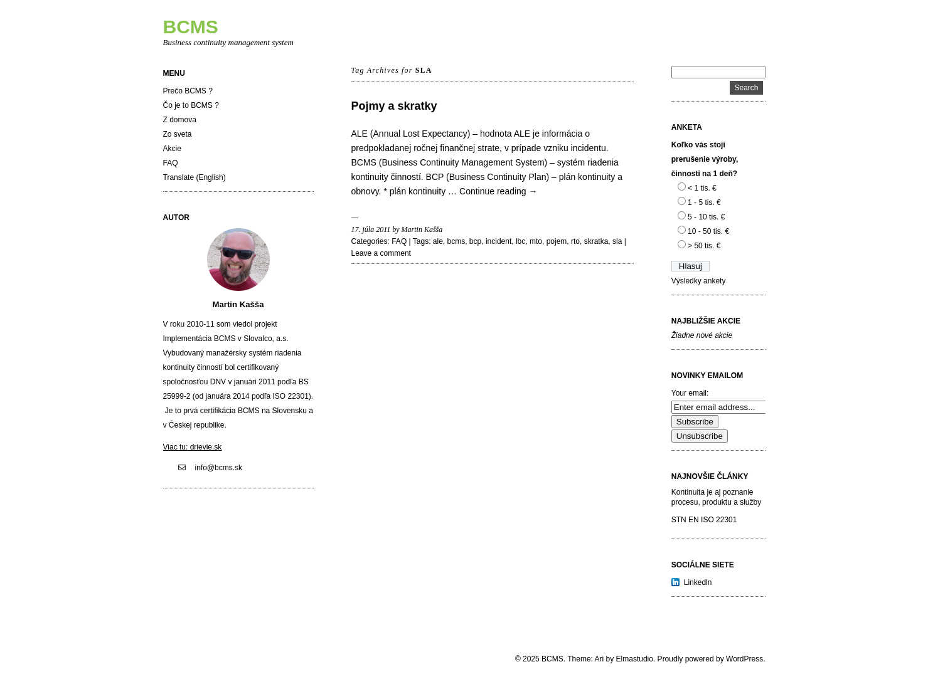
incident (498, 241)
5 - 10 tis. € (706, 217)
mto (536, 241)
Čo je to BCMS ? (191, 105)
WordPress (744, 659)
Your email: (690, 393)
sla (617, 241)
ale (438, 241)
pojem (557, 241)
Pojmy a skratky (394, 106)
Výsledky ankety (698, 280)
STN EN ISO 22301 (704, 519)
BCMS (190, 26)
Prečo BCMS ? (188, 91)
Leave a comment (381, 253)
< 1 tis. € (702, 188)
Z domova (179, 119)
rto (575, 241)
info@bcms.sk (219, 467)
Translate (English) (194, 177)
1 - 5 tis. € (704, 202)
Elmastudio (634, 659)
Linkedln (698, 582)
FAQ (170, 163)
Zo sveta (177, 134)
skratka (596, 241)
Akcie (172, 148)
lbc (520, 241)
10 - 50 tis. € (708, 231)
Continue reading (498, 191)
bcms (456, 241)
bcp (475, 241)
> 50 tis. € (704, 245)
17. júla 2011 (371, 229)
